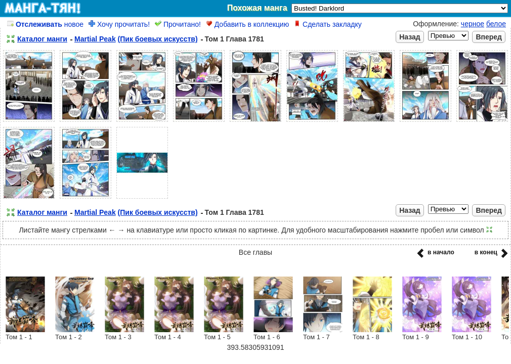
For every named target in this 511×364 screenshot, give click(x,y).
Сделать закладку (328, 24)
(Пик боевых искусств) (158, 39)
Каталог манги (42, 39)
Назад (409, 37)
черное (472, 24)
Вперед (489, 37)
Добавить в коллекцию (247, 24)
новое (45, 24)
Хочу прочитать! (119, 24)
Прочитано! (178, 24)
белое (496, 24)
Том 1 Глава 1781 (234, 39)
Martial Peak (95, 39)
